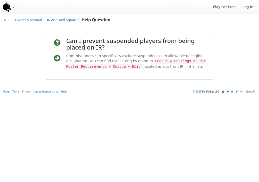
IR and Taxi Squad (61, 19)
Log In (247, 6)
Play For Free (224, 6)
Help (64, 91)
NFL (7, 19)
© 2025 (197, 91)
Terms (15, 91)
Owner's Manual (28, 19)
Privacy (26, 91)
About (6, 91)
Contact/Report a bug (46, 91)
